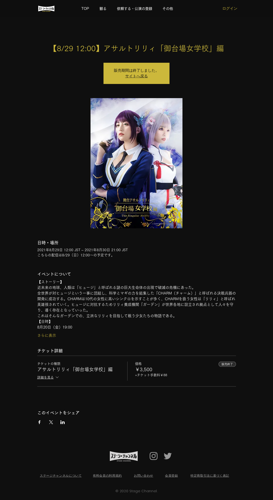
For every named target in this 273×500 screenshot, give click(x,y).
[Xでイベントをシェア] (51, 422)
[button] (169, 8)
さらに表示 (46, 335)
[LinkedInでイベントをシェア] (62, 422)
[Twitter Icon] (167, 456)
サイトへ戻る (136, 76)
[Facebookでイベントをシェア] (39, 422)
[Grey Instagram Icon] (153, 456)
